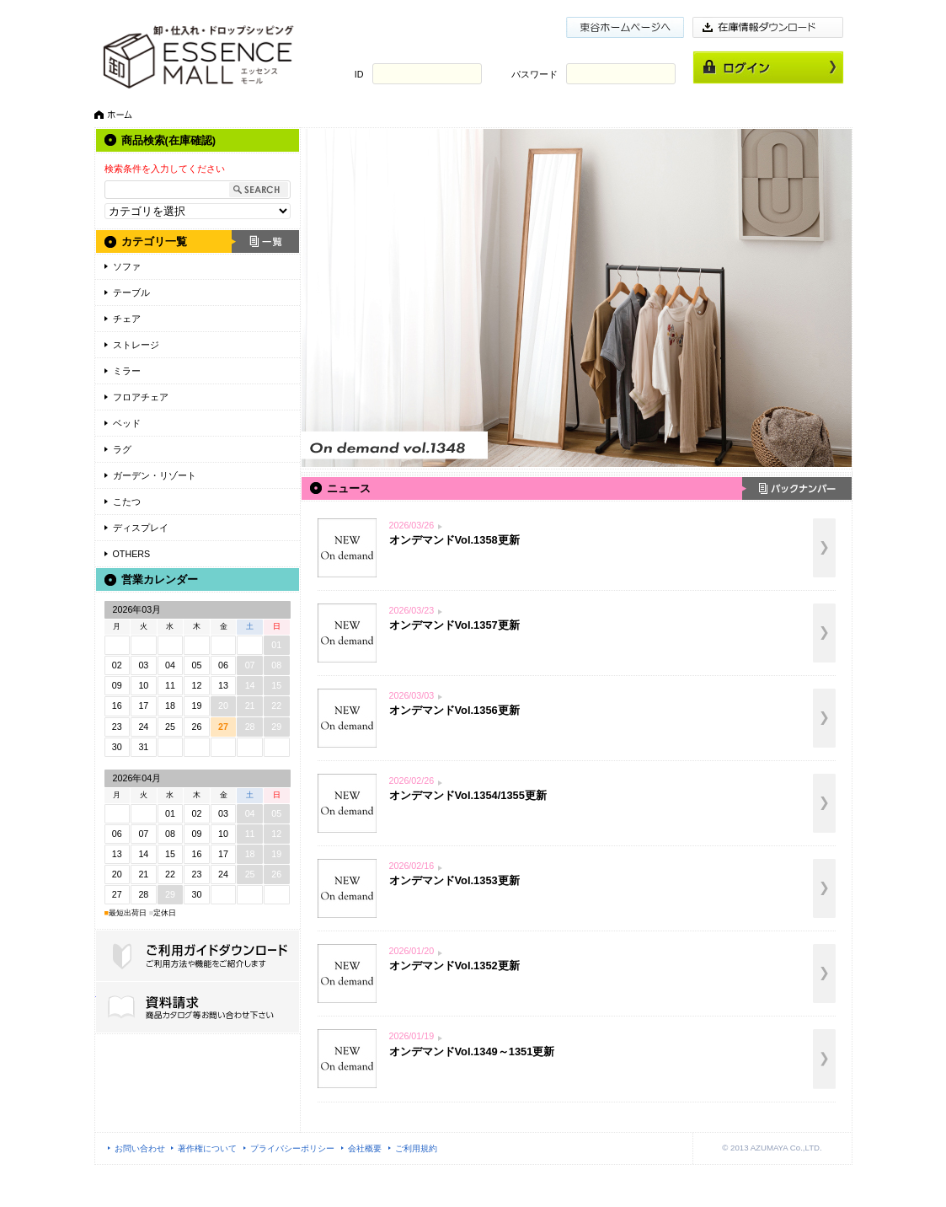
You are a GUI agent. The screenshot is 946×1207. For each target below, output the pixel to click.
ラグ (122, 449)
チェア (127, 319)
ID (359, 74)
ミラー (127, 371)
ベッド (127, 423)
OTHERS (132, 554)
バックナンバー (797, 488)
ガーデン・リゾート (154, 475)
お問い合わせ (140, 1148)
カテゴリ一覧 (154, 241)
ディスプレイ (140, 528)
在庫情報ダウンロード (768, 27)
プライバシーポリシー (292, 1148)
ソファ (127, 266)
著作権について (207, 1148)
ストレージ (136, 345)
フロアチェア (140, 397)
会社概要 (365, 1148)
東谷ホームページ (625, 27)
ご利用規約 (416, 1148)
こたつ (127, 501)
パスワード (534, 74)
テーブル (131, 292)
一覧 (265, 241)
